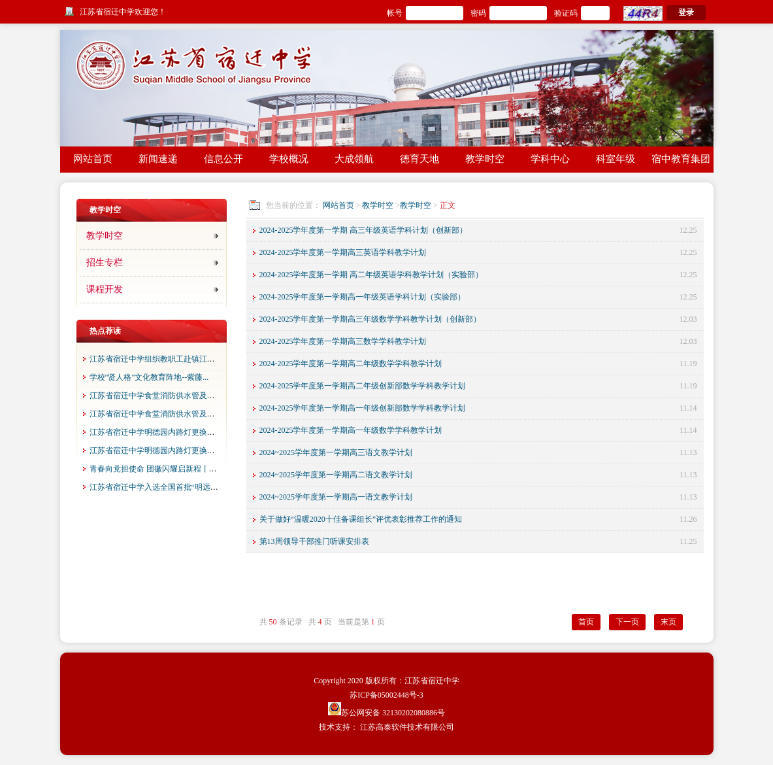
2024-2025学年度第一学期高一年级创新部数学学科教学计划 (362, 408)
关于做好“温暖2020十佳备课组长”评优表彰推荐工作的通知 (361, 519)
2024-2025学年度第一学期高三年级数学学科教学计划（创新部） (370, 319)
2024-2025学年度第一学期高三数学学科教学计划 (343, 341)
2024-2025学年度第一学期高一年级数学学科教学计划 (350, 430)
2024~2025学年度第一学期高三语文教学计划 (336, 452)
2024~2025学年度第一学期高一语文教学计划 (336, 497)
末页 (668, 621)
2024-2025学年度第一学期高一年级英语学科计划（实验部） (362, 296)
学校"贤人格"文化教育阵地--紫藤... (149, 377)
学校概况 (288, 159)
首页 (586, 621)
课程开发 (104, 289)
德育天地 (419, 159)
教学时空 (484, 159)
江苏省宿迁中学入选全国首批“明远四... (157, 487)
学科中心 (550, 159)
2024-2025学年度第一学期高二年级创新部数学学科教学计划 (362, 385)
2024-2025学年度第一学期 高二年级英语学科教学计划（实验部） (371, 274)
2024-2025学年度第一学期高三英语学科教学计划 (343, 252)
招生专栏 (104, 262)
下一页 (627, 621)
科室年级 (615, 159)
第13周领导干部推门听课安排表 (314, 541)
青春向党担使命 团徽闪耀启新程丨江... (156, 468)
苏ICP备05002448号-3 (386, 695)
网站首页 (92, 159)
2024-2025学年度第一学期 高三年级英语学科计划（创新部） (363, 230)
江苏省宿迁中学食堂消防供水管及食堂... (159, 395)
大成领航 (354, 159)
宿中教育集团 (680, 159)
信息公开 (223, 159)
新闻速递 (158, 159)
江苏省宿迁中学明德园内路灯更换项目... (159, 432)
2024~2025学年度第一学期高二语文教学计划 (336, 474)
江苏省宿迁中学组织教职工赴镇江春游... (159, 359)
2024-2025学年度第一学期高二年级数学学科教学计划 (350, 363)
